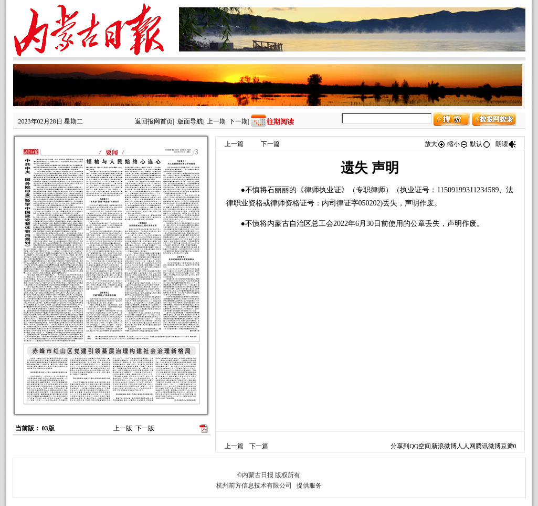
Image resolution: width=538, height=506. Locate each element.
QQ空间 (420, 446)
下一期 (238, 121)
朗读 (505, 144)
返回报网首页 (154, 121)
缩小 (457, 144)
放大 (435, 144)
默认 (480, 144)
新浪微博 (444, 446)
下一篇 (270, 144)
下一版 (144, 428)
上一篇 (234, 144)
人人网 (466, 446)
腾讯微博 (488, 446)
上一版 (122, 428)
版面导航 (190, 121)
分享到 (400, 446)
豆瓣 (507, 446)
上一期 (216, 121)
